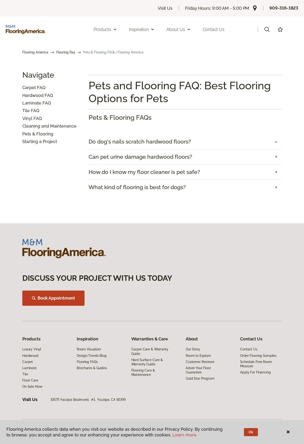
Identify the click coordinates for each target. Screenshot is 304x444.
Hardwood (32, 95)
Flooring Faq (65, 52)
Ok (251, 432)
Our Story (193, 349)
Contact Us (213, 29)
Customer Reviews (200, 362)
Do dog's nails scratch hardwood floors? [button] (140, 141)
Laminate (31, 102)
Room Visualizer (89, 349)
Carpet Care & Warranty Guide (149, 351)
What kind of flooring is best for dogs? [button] (137, 187)
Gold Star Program (200, 378)
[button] (267, 29)
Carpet (29, 87)
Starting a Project (39, 141)
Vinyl (27, 118)
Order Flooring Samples (258, 356)
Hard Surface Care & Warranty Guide (147, 362)
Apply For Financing (255, 372)
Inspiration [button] (141, 29)
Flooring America (35, 52)
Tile (26, 110)
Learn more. (184, 434)
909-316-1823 (283, 7)
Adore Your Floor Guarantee (198, 370)
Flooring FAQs (87, 362)
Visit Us (165, 8)
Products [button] (105, 29)
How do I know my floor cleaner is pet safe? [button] (144, 172)
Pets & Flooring (37, 133)
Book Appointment (53, 298)
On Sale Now (32, 386)
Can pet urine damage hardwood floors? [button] (140, 157)
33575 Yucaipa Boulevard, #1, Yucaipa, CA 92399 (88, 399)
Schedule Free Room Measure (256, 364)
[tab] (185, 141)
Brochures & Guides (92, 368)
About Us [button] (178, 29)
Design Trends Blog (91, 356)
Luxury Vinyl (31, 349)
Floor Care (30, 380)
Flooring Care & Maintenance (143, 372)
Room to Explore (198, 356)
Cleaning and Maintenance (49, 126)
